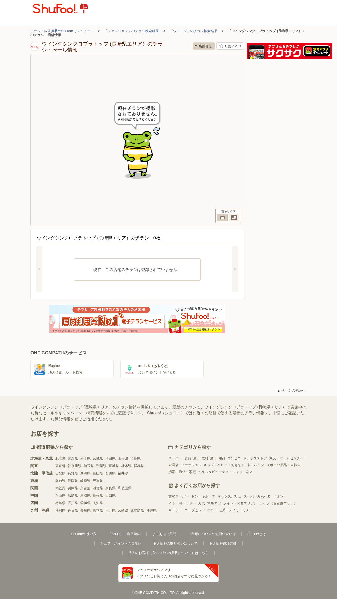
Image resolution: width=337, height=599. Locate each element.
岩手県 (85, 459)
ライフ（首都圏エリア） (278, 503)
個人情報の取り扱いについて (175, 543)
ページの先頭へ (291, 390)
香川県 (73, 503)
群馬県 (139, 466)
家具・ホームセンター (286, 458)
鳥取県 (85, 496)
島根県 (98, 496)
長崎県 (85, 510)
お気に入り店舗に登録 (230, 46)
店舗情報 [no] (204, 46)
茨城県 (114, 466)
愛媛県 (85, 503)
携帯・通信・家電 (182, 472)
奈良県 (110, 488)
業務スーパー (178, 496)
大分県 (110, 510)
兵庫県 (73, 488)
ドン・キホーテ (203, 496)
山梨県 (60, 473)
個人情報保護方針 (223, 543)
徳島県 (60, 503)
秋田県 (110, 459)
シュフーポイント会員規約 (120, 543)
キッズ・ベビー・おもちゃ (224, 465)
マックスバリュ (229, 496)
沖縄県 (151, 510)
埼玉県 (89, 466)
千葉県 (101, 466)
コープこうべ (194, 510)
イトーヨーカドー (182, 503)
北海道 (60, 459)
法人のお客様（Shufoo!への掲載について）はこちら (168, 553)
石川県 (110, 473)
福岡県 (60, 510)
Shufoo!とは (256, 534)
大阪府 (60, 488)
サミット (175, 510)
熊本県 (98, 510)
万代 (201, 503)
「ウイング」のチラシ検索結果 (193, 31)
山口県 (110, 496)
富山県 (98, 473)
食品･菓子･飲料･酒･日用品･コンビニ (212, 458)
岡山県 (60, 496)
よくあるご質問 (164, 534)
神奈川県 (74, 466)
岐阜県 (85, 481)
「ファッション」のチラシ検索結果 (131, 31)
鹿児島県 (137, 510)
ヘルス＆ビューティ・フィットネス (225, 472)
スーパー (175, 458)
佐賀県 (73, 510)
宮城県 (98, 459)
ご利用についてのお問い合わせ (212, 534)
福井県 (123, 473)
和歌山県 (124, 488)
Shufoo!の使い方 (83, 534)
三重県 (98, 481)
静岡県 (73, 481)
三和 (223, 510)
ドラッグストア (255, 458)
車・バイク (255, 465)
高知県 (98, 503)
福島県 (135, 459)
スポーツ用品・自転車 (283, 465)
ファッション (191, 465)
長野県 (73, 473)
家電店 (173, 465)
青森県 (73, 459)
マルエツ (214, 503)
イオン (278, 496)
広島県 (73, 496)
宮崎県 (123, 510)
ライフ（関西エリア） (240, 503)
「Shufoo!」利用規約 (124, 534)
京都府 (85, 488)
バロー (212, 510)
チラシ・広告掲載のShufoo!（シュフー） (61, 31)
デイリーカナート (242, 510)
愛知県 (60, 481)
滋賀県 (98, 488)
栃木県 (126, 466)
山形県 (123, 459)
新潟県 (85, 473)
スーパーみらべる (257, 496)
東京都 (60, 466)
